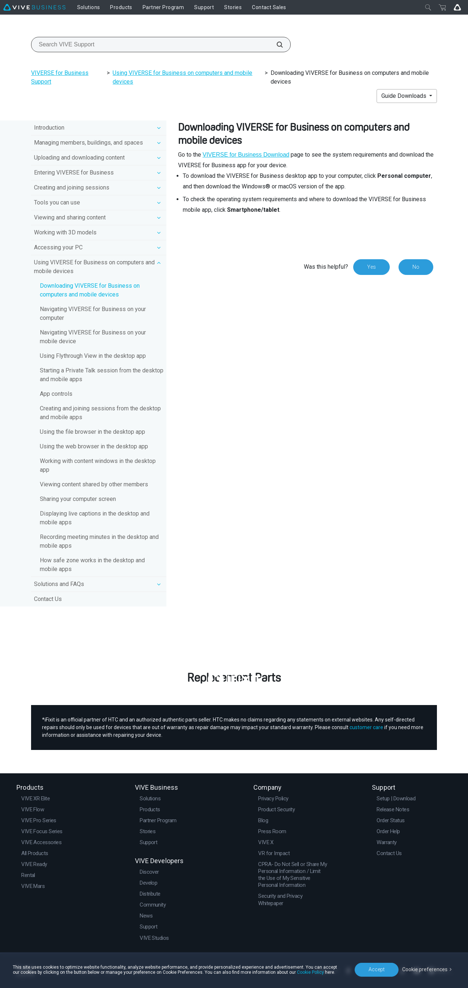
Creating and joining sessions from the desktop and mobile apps (100, 413)
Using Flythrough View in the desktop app (93, 355)
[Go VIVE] (457, 7)
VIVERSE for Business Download (246, 155)
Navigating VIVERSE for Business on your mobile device (93, 337)
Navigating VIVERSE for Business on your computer (93, 313)
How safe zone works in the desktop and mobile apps (92, 564)
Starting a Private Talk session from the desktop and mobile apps (101, 375)
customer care (366, 727)
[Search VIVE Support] (275, 44)
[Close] (428, 7)
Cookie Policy (310, 972)
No (415, 267)
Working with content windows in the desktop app (98, 465)
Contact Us (48, 599)
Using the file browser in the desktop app (92, 431)
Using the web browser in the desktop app (94, 446)
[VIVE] (34, 7)
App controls (56, 393)
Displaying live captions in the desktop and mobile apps (95, 518)
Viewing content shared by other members (94, 484)
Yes (371, 267)
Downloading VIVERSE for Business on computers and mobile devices (90, 290)
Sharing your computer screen (78, 498)
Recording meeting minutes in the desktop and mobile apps (99, 541)
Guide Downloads (404, 95)
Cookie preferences (425, 969)
